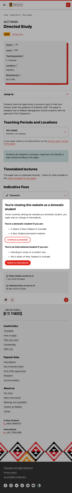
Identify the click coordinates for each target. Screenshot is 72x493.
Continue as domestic (17, 239)
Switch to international (17, 263)
